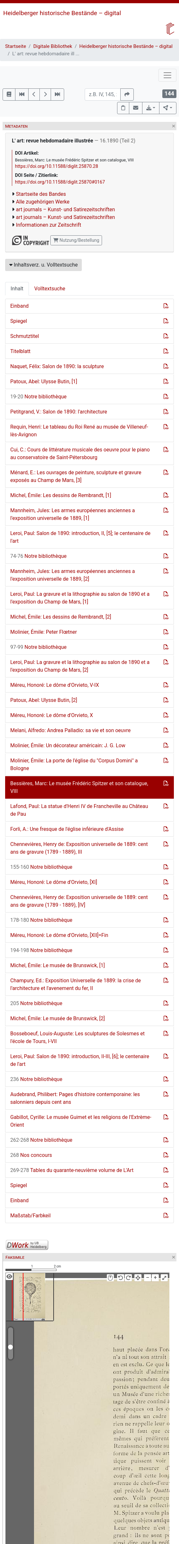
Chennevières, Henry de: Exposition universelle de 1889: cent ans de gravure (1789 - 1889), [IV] (79, 901)
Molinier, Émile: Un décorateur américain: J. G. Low (67, 745)
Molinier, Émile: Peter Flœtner (43, 632)
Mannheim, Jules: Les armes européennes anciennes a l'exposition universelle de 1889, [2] (72, 575)
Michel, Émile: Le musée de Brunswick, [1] (57, 965)
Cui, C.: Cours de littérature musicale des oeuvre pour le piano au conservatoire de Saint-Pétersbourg (80, 453)
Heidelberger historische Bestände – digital (62, 13)
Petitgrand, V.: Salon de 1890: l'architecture (58, 412)
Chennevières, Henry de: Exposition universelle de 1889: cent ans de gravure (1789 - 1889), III (79, 848)
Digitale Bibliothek (52, 46)
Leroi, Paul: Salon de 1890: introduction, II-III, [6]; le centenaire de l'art (79, 1060)
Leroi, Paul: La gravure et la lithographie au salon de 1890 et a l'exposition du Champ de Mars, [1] (79, 598)
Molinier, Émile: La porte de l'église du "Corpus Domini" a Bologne (74, 764)
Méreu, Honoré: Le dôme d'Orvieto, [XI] (53, 882)
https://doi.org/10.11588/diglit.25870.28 (56, 166)
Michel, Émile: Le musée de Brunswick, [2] (57, 1018)
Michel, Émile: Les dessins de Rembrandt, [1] (60, 495)
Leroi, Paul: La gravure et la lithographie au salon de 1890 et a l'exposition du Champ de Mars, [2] (79, 666)
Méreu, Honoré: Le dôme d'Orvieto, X (51, 715)
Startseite (15, 46)
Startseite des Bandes (41, 194)
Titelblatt (20, 351)
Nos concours (31, 1155)
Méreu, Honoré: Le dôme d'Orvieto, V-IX (54, 685)
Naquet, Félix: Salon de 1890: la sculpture (57, 366)
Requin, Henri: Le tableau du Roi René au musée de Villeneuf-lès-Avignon (79, 431)
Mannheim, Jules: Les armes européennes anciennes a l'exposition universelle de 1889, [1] (72, 514)
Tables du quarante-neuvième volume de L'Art (71, 1170)
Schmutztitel (24, 336)
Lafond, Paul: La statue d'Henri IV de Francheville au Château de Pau (79, 810)
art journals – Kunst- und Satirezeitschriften (65, 209)
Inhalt (17, 289)
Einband (19, 306)
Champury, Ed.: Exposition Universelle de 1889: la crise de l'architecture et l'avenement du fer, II (75, 984)
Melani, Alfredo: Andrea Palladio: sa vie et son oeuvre (70, 730)
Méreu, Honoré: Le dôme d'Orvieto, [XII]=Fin (59, 935)
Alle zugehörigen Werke (43, 202)
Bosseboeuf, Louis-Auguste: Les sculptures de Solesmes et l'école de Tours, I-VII (77, 1037)
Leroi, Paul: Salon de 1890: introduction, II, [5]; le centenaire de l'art (80, 537)
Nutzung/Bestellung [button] (76, 240)
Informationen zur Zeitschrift (48, 225)
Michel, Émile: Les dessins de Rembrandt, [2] (60, 617)
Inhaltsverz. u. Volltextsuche (43, 265)
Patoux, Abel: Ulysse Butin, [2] (43, 700)
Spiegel (18, 321)
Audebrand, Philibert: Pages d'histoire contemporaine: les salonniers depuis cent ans (75, 1098)
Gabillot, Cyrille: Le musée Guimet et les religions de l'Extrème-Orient (80, 1121)
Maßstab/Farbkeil (30, 1215)
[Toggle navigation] (167, 75)
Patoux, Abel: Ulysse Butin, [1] (43, 381)
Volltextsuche (49, 289)
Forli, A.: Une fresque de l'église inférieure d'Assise (67, 829)
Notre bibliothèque (38, 397)
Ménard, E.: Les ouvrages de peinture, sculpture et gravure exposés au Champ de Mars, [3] (75, 476)
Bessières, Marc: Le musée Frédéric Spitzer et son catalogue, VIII (79, 787)
